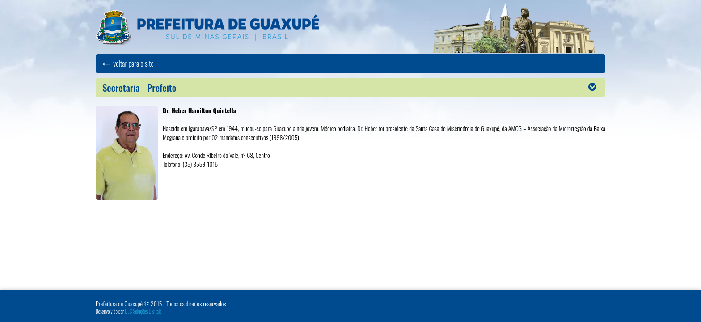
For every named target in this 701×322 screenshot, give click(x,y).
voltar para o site (128, 63)
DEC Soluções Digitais (143, 311)
